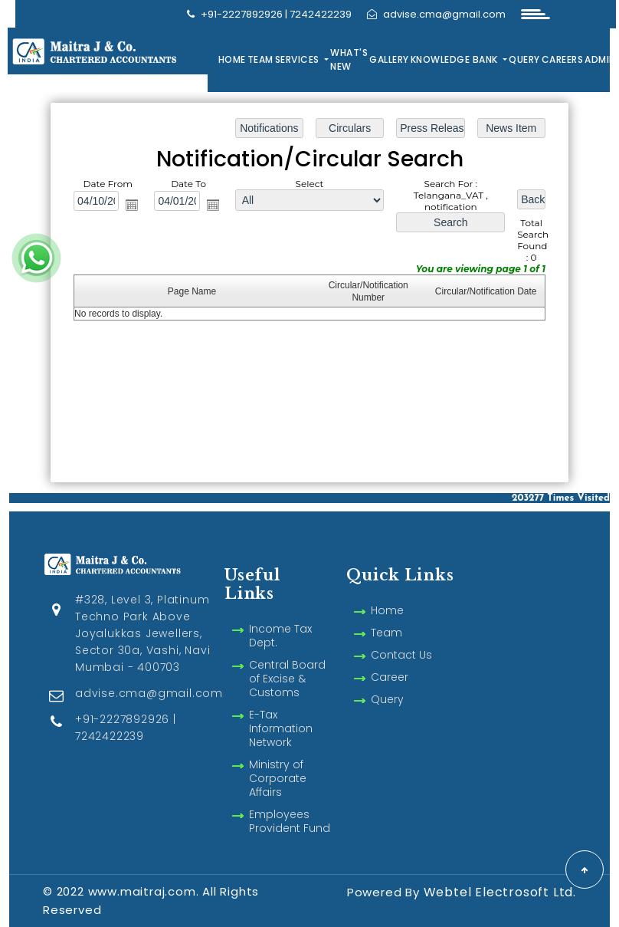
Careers (563, 59)
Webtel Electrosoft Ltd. (500, 892)
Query (524, 59)
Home (232, 59)
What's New (349, 59)
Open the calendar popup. (131, 204)
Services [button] (299, 59)
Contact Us (401, 637)
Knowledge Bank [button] (456, 59)
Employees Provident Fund (289, 803)
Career (389, 659)
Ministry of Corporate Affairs (277, 760)
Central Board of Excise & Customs (287, 660)
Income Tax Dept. (280, 618)
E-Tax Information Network (281, 710)
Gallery (389, 59)
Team (260, 59)
